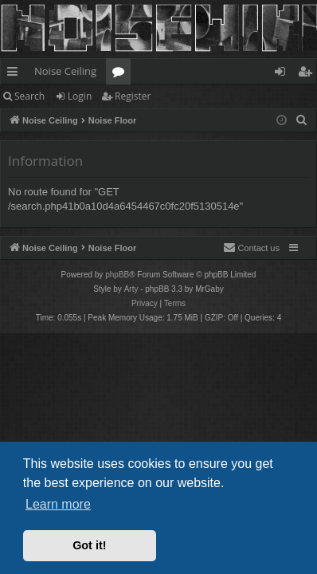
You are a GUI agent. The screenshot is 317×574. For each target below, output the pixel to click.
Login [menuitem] (283, 74)
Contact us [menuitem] (251, 247)
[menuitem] (302, 120)
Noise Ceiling (65, 71)
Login (80, 96)
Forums (121, 74)
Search (29, 96)
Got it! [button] (89, 545)
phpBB (117, 274)
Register (133, 96)
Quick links (15, 74)
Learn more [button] (58, 504)
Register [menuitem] (308, 74)
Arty (131, 289)
